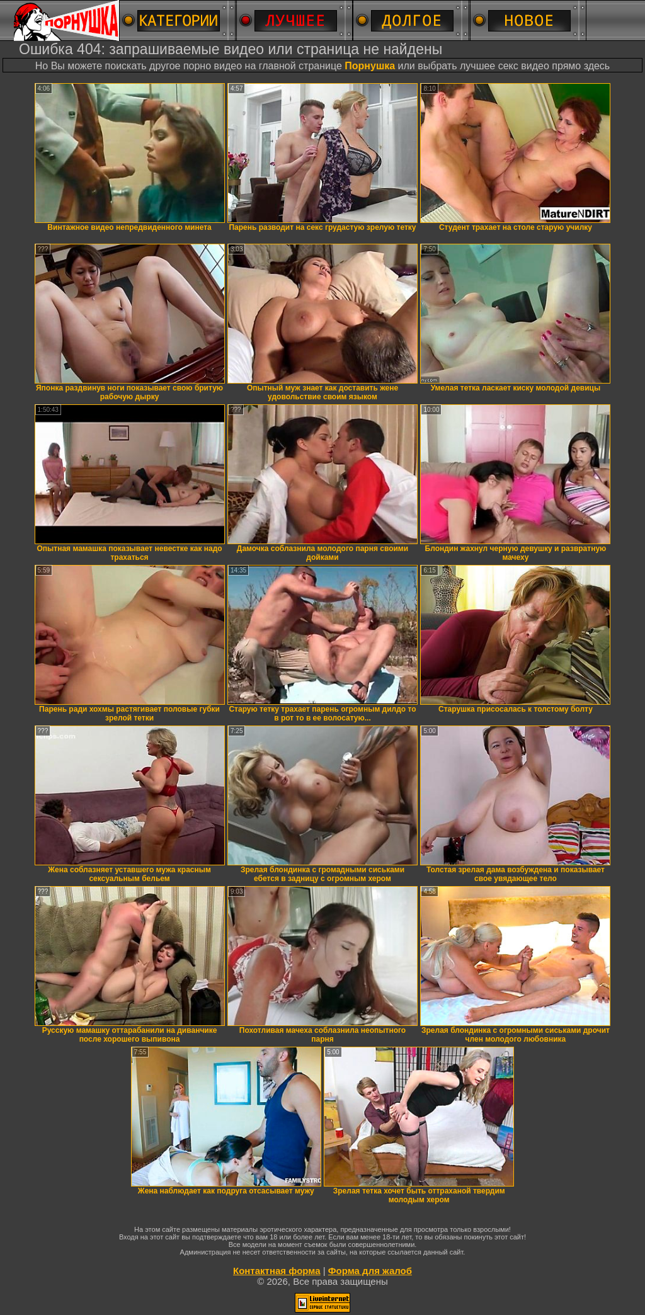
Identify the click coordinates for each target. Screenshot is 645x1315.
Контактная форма (277, 1270)
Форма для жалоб (370, 1270)
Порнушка (370, 65)
